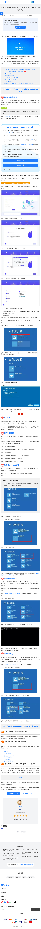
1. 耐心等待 (5, 751)
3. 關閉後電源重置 (9, 75)
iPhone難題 (31, 877)
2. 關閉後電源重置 (7, 753)
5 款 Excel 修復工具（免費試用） (29, 849)
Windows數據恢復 (10, 15)
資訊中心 (3, 892)
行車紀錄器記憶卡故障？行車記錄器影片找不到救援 (11, 850)
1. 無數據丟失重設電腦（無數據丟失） (14, 71)
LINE (24, 877)
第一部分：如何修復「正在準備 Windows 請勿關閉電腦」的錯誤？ (19, 69)
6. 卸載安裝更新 (9, 81)
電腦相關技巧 (10, 877)
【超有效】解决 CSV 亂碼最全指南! (30, 856)
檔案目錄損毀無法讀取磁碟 (26, 145)
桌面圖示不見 (9, 132)
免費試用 (11, 793)
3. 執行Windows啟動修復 (9, 755)
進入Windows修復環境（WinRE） (13, 593)
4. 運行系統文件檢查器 (8, 757)
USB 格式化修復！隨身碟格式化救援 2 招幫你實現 (10, 858)
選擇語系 (20, 913)
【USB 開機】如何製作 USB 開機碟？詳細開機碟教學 (11, 854)
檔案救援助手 (9, 116)
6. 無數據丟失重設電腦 (8, 761)
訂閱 (35, 909)
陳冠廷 (30, 15)
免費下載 (18, 27)
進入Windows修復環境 (11, 664)
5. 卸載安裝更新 (6, 759)
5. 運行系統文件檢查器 (10, 79)
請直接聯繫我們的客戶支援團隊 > (25, 864)
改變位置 (18, 877)
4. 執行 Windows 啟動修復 (11, 77)
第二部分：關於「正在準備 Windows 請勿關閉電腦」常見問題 (18, 83)
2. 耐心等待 (8, 73)
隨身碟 (31, 140)
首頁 (4, 15)
